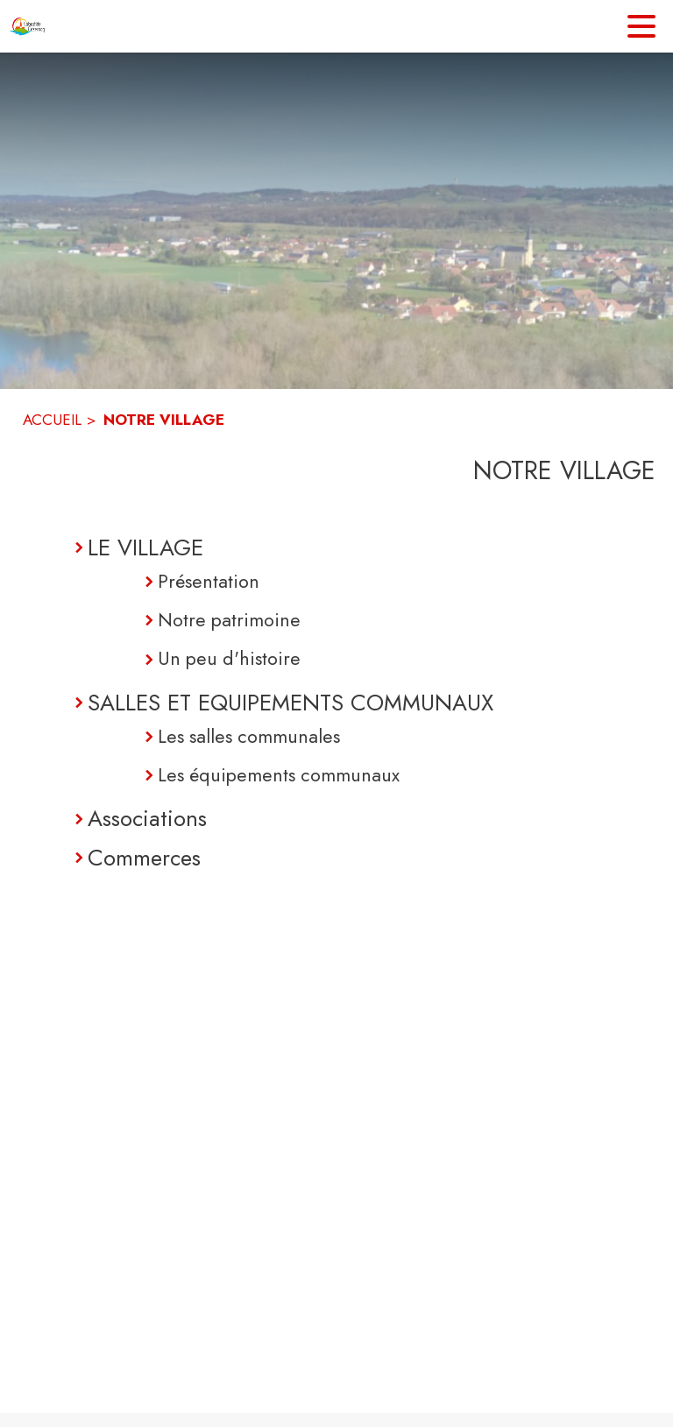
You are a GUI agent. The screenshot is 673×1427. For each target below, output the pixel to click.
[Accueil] (29, 26)
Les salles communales (249, 736)
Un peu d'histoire (229, 658)
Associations (147, 818)
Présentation (208, 581)
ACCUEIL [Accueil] (52, 419)
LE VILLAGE (145, 547)
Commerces (144, 857)
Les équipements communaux (279, 774)
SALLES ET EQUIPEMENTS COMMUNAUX (290, 702)
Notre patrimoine (229, 619)
